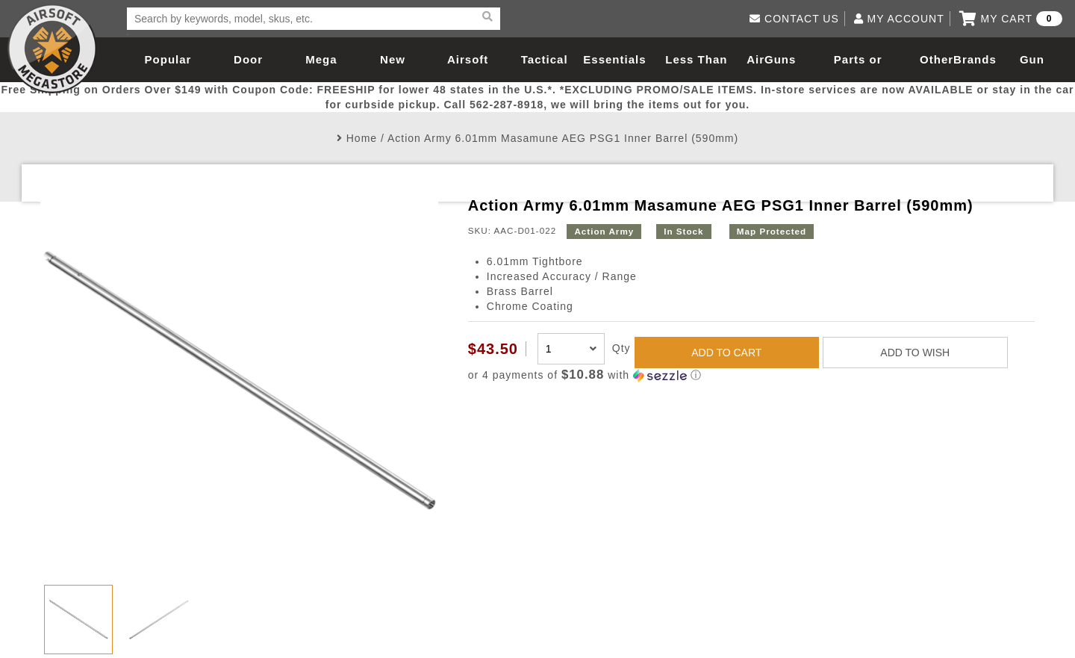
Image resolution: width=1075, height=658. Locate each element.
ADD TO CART (726, 353)
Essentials (614, 59)
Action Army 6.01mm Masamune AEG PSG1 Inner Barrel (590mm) (562, 138)
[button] (751, 375)
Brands (975, 59)
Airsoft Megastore (52, 48)
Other (936, 59)
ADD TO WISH (915, 353)
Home (361, 138)
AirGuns (771, 59)
